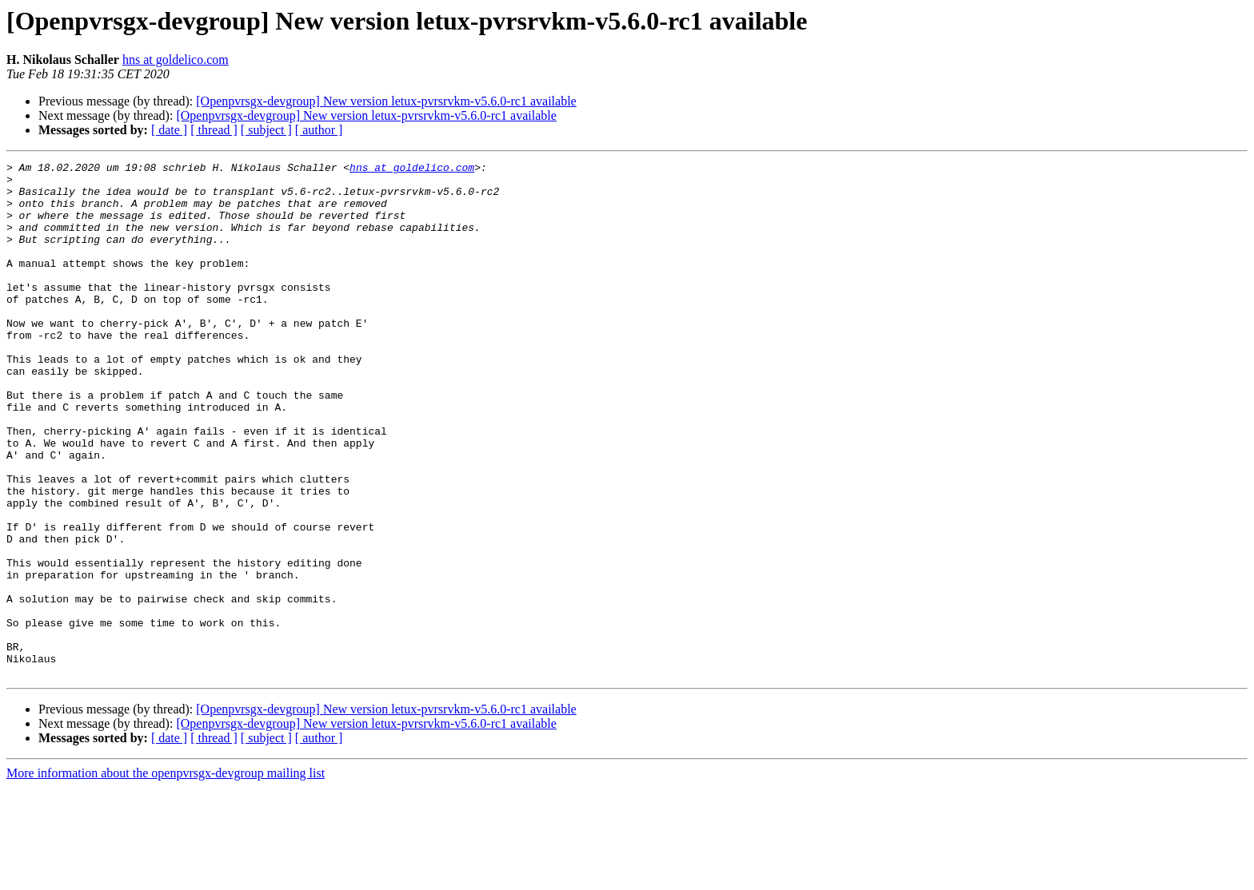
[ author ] (319, 130)
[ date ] (169, 130)
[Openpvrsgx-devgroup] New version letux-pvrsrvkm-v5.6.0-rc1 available (386, 101)
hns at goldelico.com (175, 59)
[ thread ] (214, 130)
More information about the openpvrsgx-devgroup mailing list (165, 876)
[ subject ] (266, 130)
